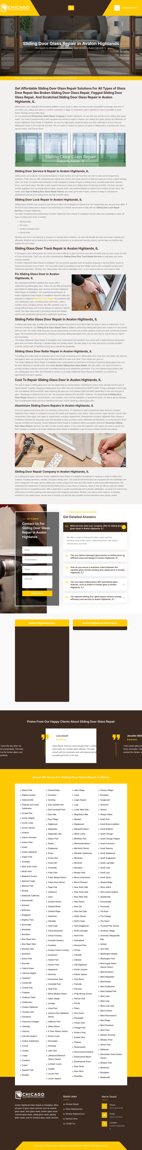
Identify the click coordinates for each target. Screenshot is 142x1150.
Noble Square (80, 916)
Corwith (25, 1051)
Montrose (78, 863)
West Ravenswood (108, 1016)
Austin (24, 847)
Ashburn (25, 833)
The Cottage (105, 916)
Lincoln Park (53, 1074)
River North (79, 1066)
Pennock (78, 989)
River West (79, 1071)
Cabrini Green (28, 968)
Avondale (26, 862)
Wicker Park (105, 1045)
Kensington (53, 1041)
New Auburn (79, 902)
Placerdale (78, 1018)
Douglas (25, 1075)
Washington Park (107, 959)
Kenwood (52, 1046)
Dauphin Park (28, 1070)
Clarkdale (26, 1026)
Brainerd (25, 905)
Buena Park (27, 959)
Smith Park (105, 819)
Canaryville (26, 983)
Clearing (25, 1031)
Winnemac (104, 1068)
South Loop (105, 868)
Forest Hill (52, 863)
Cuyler (25, 1065)
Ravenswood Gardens (83, 1052)
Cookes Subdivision (30, 1041)
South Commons (107, 844)
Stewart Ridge (106, 882)
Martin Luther (80, 834)
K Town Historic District (58, 1031)
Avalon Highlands (29, 78)
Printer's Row (80, 1033)
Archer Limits (27, 823)
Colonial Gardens (29, 1036)
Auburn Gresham (29, 837)
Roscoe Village (106, 790)
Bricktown (26, 910)
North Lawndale (81, 931)
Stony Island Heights (109, 892)
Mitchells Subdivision (83, 853)
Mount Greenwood (82, 877)
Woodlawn (104, 1072)
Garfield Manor (54, 907)
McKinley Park (80, 839)
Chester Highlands (30, 1007)
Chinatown (26, 1017)
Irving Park (52, 1008)
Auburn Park (27, 842)
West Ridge (105, 1020)
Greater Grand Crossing (58, 950)
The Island (104, 921)
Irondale (51, 1003)
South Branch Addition (109, 824)
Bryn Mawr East (29, 939)
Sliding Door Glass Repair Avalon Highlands (58, 78)
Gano (50, 897)
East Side (52, 814)
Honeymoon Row (55, 979)
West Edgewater (107, 977)
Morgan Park (79, 873)
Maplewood (79, 824)
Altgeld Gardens (29, 795)
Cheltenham (27, 1002)
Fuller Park (52, 873)
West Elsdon (105, 982)
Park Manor (79, 979)
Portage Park (79, 1028)
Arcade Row (27, 813)
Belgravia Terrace (29, 876)
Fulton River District (56, 882)
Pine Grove (79, 1013)
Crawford (26, 1060)
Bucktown (26, 954)
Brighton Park (28, 920)
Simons (103, 810)
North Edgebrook (81, 926)
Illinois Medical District (57, 994)
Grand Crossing (55, 936)
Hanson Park (53, 965)
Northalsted (79, 940)
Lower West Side (81, 810)
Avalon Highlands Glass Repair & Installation (71, 1146)
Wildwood (104, 1049)
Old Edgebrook (80, 965)
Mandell (77, 819)
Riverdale (78, 1076)
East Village (53, 819)
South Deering (106, 848)
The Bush (104, 911)
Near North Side (81, 887)
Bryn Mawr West (29, 944)
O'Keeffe (78, 955)
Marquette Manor (81, 829)
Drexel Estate (54, 790)
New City (78, 907)
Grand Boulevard (55, 931)
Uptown (103, 944)
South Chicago (106, 834)
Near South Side (81, 892)
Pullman (77, 1042)
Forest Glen (53, 858)
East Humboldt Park (56, 810)
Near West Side (81, 897)
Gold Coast (53, 926)
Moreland (78, 868)
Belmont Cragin (28, 881)
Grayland (52, 945)
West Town (105, 1030)
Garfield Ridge (54, 911)
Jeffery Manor (54, 1026)
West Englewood (107, 986)
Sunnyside (104, 907)
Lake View (52, 1051)
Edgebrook (52, 824)
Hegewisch (52, 970)
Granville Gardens (56, 940)
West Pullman (106, 1011)
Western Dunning (107, 1035)
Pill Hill (77, 1003)
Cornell (25, 1046)
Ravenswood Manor (82, 1057)
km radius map (42, 662)
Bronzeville (26, 925)
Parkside (78, 984)
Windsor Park (106, 1063)
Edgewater (52, 829)
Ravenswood (79, 1047)
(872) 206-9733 (129, 8)
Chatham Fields (28, 997)
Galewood (52, 892)
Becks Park (27, 871)
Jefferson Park (54, 1022)
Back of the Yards (29, 867)
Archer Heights (28, 818)
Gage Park (52, 887)
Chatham (26, 993)
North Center (79, 921)
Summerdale (105, 902)
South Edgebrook (107, 853)
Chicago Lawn (28, 1012)
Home (17, 78)
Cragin (25, 1056)
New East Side (80, 911)
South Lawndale (107, 863)
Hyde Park (52, 989)
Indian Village (54, 999)
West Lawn (105, 996)
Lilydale (51, 1069)
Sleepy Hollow (106, 814)
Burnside (26, 963)
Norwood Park (80, 945)
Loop (76, 805)
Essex (50, 853)
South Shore (105, 877)
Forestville (52, 868)
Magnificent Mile (81, 814)
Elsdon (51, 844)
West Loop (104, 1001)
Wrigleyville (105, 1077)
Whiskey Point (106, 1040)
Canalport (26, 978)
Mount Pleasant (81, 882)
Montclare (78, 858)
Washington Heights (109, 954)
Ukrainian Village (107, 931)
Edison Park (53, 839)
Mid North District (81, 848)
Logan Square (80, 800)
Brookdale (26, 930)
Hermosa (52, 974)
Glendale (52, 921)
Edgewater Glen (55, 834)
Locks (76, 795)
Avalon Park (27, 857)
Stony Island (105, 887)
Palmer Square (80, 974)
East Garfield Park (56, 805)
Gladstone (52, 916)
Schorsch (104, 805)
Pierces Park (79, 999)
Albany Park (27, 790)
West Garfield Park (108, 991)
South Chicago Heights (110, 839)
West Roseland (106, 1025)
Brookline (26, 934)
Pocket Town (79, 1023)
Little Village (79, 790)
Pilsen (77, 1008)
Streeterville (105, 897)
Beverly (25, 891)
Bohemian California (30, 896)
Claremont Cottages (30, 1022)
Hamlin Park (53, 960)
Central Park (27, 988)
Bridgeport (26, 915)
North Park (78, 936)
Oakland (77, 960)
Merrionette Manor (82, 844)
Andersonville (28, 800)
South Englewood (107, 858)
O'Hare (77, 950)
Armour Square (28, 828)
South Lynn (105, 873)
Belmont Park (28, 886)
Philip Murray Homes (83, 994)
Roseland (104, 795)
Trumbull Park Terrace (109, 926)
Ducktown (52, 795)
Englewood (53, 848)
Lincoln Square (54, 1079)
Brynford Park (28, 949)
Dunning (51, 800)
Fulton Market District (57, 877)
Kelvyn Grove (54, 1036)
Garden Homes (54, 902)
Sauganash (105, 800)
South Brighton (106, 829)
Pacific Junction (81, 970)
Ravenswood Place (82, 1062)
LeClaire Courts (54, 1064)
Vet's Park (104, 949)
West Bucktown (107, 972)
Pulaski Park (79, 1037)
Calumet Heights (29, 973)
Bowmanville (27, 900)
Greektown (52, 955)
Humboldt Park (54, 984)
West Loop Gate (107, 1006)
